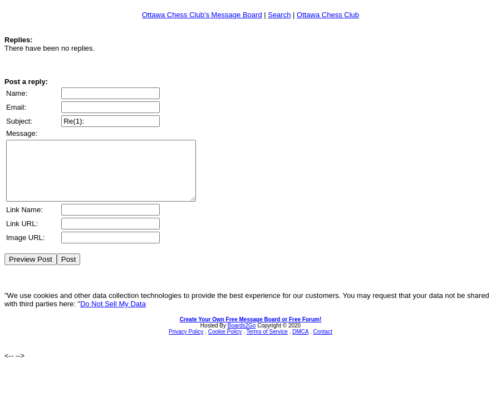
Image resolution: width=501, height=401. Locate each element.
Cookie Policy (225, 343)
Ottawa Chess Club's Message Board (202, 15)
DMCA (300, 343)
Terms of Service (266, 343)
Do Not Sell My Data (113, 315)
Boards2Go (242, 337)
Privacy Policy (186, 343)
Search (279, 15)
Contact (322, 343)
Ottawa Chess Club (328, 15)
